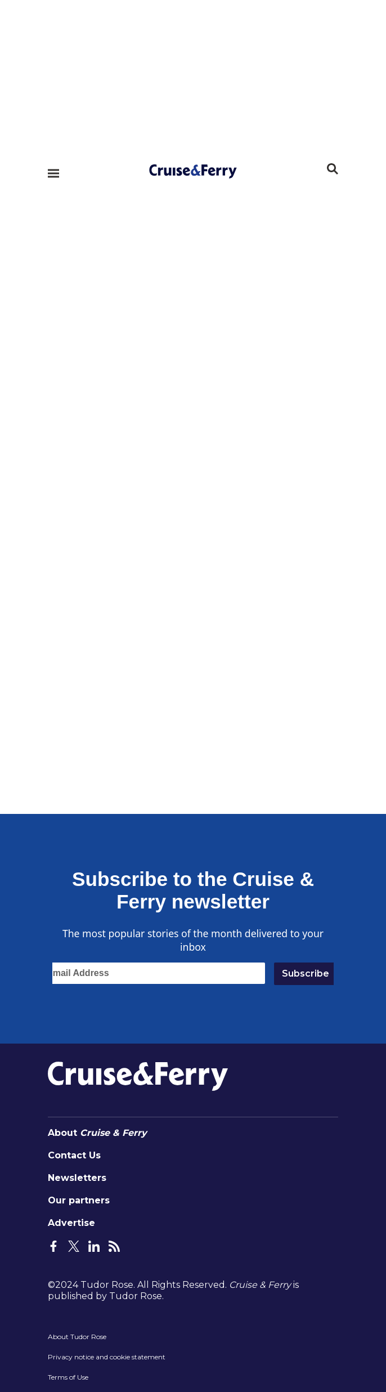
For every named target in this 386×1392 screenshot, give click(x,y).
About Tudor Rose (77, 1336)
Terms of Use (68, 1377)
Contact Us (74, 1155)
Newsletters (77, 1177)
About (97, 1132)
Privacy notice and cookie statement (106, 1357)
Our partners (79, 1200)
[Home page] (193, 168)
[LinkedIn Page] (94, 1245)
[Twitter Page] (73, 1245)
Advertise (71, 1223)
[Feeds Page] (114, 1245)
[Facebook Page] (53, 1245)
